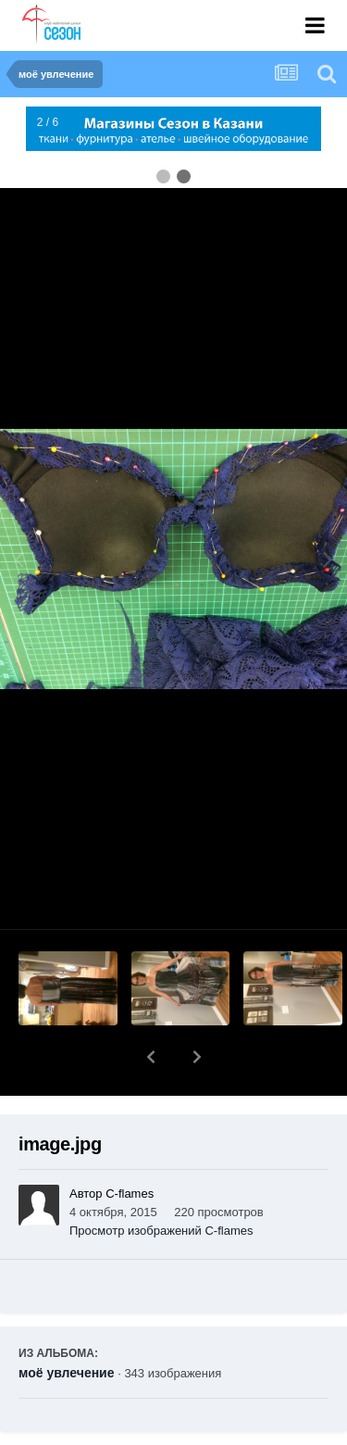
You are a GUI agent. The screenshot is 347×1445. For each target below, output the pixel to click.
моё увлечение (67, 1324)
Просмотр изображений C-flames (161, 1182)
